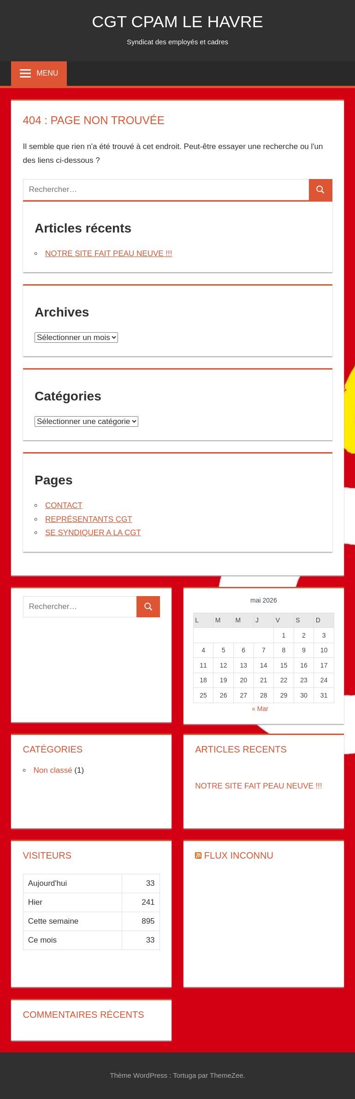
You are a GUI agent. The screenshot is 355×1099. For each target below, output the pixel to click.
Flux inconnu (238, 855)
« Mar (260, 708)
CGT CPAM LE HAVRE (177, 21)
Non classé (53, 770)
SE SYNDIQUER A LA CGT (93, 532)
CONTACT (64, 505)
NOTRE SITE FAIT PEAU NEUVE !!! (108, 253)
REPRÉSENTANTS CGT (88, 519)
